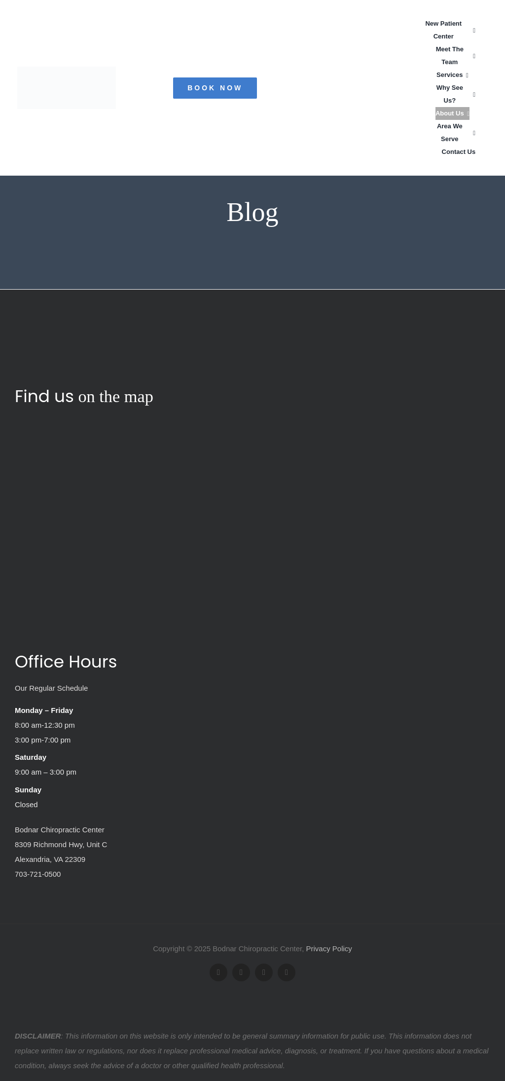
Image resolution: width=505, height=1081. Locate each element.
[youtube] (264, 972)
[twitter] (241, 972)
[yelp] (286, 972)
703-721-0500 (38, 874)
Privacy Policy (329, 948)
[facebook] (218, 972)
